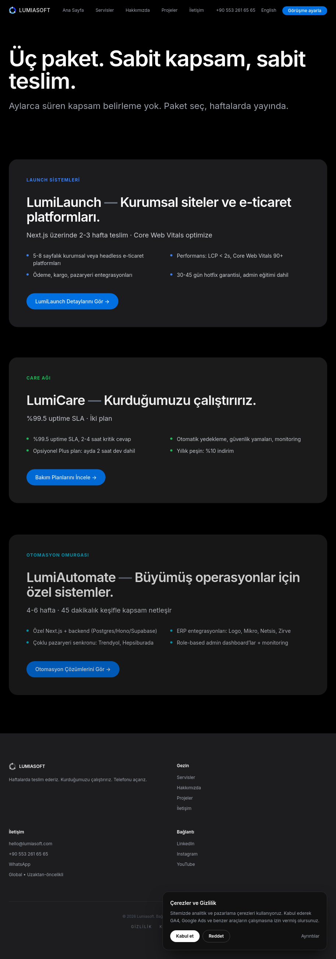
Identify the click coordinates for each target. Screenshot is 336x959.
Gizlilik (141, 926)
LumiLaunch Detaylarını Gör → (72, 302)
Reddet (216, 936)
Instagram (187, 854)
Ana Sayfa (73, 10)
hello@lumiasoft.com (30, 843)
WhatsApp (20, 864)
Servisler (105, 10)
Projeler (169, 10)
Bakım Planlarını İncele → (66, 479)
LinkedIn (185, 843)
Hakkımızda (138, 10)
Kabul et (185, 936)
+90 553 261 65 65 (235, 10)
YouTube (186, 864)
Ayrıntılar (310, 936)
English (268, 10)
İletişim (196, 10)
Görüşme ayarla (304, 10)
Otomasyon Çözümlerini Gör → (73, 673)
